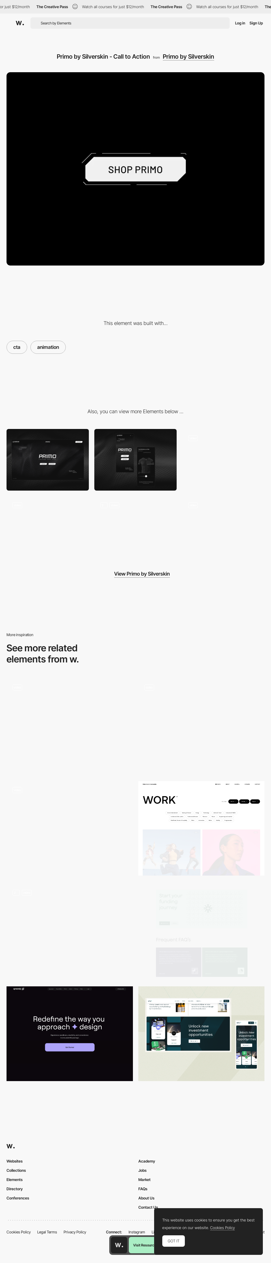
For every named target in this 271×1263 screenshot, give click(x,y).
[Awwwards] (20, 23)
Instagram (137, 1232)
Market (144, 1179)
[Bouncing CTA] (201, 725)
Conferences (18, 1198)
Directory (15, 1188)
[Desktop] (48, 460)
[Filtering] (201, 828)
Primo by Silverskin (188, 56)
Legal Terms (47, 1232)
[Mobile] (135, 460)
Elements (15, 1179)
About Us (146, 1198)
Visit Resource (144, 1245)
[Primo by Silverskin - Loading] (223, 460)
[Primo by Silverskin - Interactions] (135, 527)
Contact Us (148, 1207)
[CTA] (70, 725)
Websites (15, 1161)
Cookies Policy (19, 1232)
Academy (146, 1161)
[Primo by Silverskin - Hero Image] (48, 527)
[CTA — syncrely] (70, 1033)
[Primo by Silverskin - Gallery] (223, 527)
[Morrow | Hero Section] (70, 931)
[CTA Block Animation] (201, 1033)
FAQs (142, 1188)
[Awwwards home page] (119, 1245)
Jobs (142, 1170)
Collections (16, 1170)
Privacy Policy (75, 1232)
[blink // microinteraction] (70, 828)
